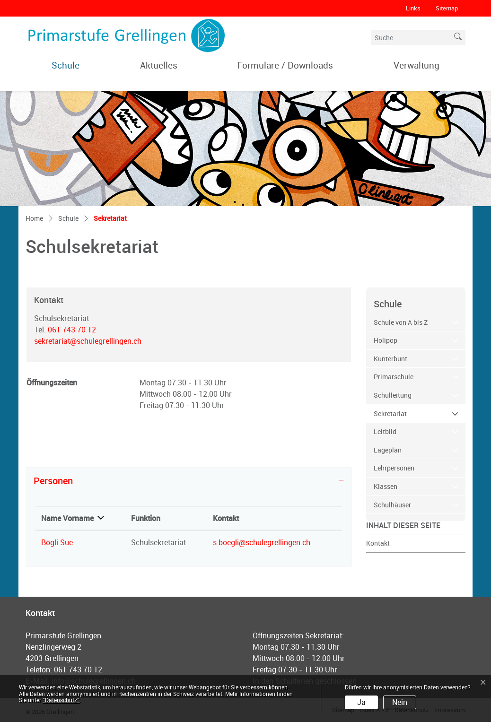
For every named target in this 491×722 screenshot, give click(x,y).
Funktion (145, 518)
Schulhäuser (392, 504)
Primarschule (393, 376)
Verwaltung (416, 65)
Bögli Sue (57, 542)
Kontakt (378, 543)
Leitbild (385, 431)
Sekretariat (410, 413)
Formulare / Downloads (285, 65)
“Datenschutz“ (61, 700)
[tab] (188, 481)
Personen (53, 480)
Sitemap (447, 8)
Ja (361, 702)
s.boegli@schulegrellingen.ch (261, 542)
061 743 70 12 (72, 329)
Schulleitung (393, 395)
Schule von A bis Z (401, 322)
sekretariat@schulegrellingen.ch (87, 341)
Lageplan (388, 449)
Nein (399, 702)
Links (413, 8)
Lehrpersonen (394, 467)
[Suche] (411, 37)
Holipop (385, 340)
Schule (65, 65)
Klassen (385, 486)
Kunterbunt (390, 358)
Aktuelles (158, 65)
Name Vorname (67, 518)
